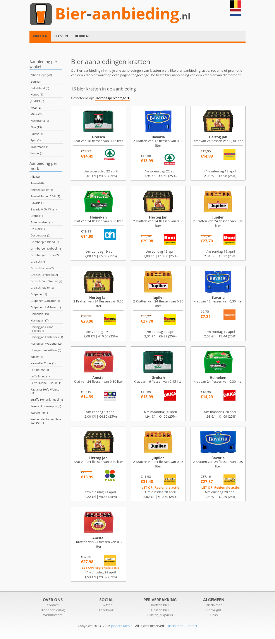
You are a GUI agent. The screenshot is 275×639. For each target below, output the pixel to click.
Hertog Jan (218, 137)
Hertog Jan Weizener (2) (46, 344)
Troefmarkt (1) (40, 147)
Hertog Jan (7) (39, 320)
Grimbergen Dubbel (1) (46, 248)
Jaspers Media (121, 625)
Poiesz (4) (37, 134)
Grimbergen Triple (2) (45, 255)
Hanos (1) (37, 94)
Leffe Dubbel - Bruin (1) (46, 383)
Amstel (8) (37, 183)
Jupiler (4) (37, 357)
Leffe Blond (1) (40, 376)
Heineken (98, 217)
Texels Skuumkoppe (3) (46, 406)
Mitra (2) (36, 114)
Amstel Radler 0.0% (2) (45, 196)
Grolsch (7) (38, 262)
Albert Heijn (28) (41, 75)
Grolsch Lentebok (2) (44, 275)
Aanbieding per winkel (43, 64)
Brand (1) (37, 216)
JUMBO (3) (37, 101)
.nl (185, 16)
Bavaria (158, 137)
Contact (52, 605)
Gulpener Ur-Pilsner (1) (46, 307)
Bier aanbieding (53, 610)
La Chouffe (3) (40, 370)
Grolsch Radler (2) (42, 288)
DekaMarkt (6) (40, 88)
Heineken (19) (40, 314)
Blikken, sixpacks (160, 615)
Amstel (98, 377)
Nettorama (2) (40, 121)
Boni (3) (36, 81)
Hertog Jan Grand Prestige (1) (42, 329)
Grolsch (98, 137)
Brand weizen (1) (42, 222)
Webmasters (52, 615)
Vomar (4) (37, 153)
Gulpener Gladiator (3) (45, 301)
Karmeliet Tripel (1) (43, 363)
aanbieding (135, 13)
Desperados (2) (40, 235)
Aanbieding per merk (43, 166)
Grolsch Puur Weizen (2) (46, 281)
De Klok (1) (38, 229)
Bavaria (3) (38, 203)
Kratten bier (160, 605)
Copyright (213, 610)
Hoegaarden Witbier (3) (46, 350)
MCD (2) (36, 107)
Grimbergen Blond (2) (45, 242)
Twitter (106, 605)
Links (214, 615)
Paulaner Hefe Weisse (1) (45, 391)
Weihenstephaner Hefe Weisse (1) (46, 421)
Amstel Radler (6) (42, 190)
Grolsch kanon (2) (42, 268)
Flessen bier (160, 610)
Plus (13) (36, 127)
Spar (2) (36, 140)
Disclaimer (214, 605)
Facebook (106, 610)
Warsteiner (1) (40, 413)
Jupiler (218, 217)
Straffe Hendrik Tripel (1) (47, 399)
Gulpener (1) (39, 294)
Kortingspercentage (113, 98)
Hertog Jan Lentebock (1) (47, 337)
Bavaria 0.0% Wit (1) (44, 209)
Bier (71, 13)
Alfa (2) (35, 177)
